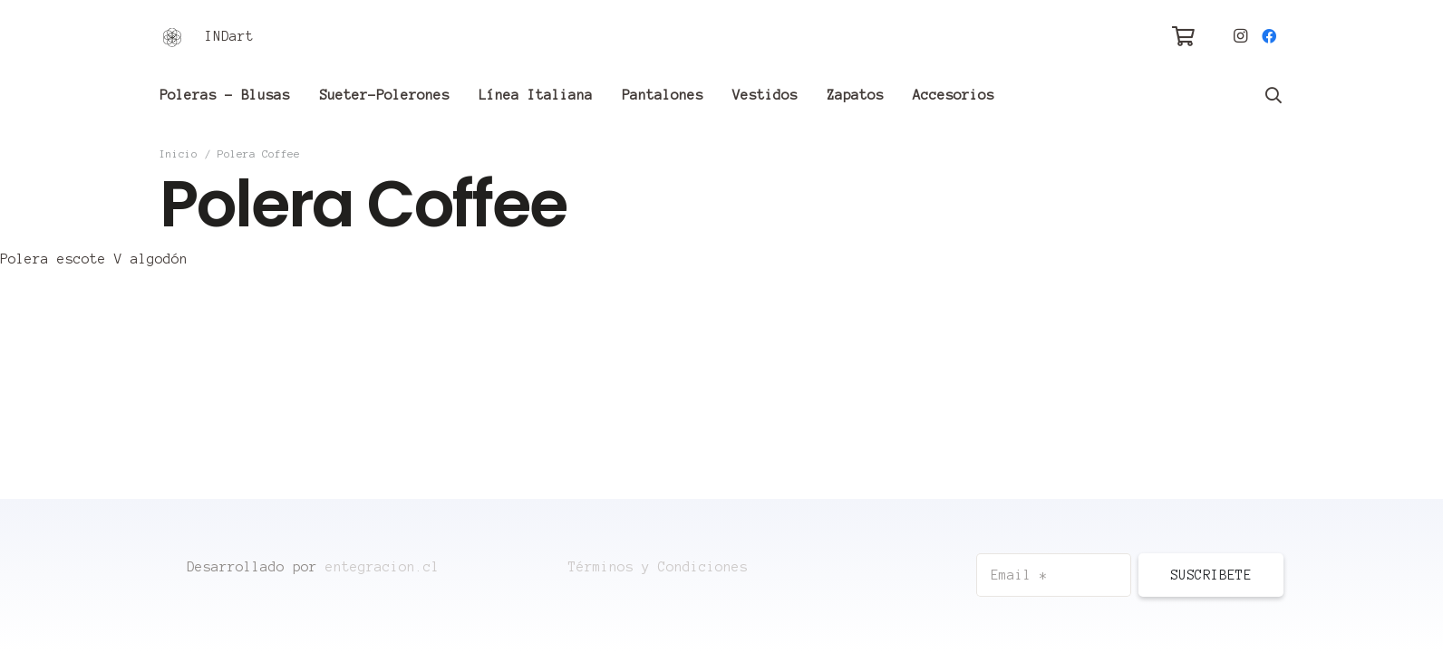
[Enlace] (172, 37)
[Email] (1053, 575)
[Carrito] (1183, 36)
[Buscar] (1273, 95)
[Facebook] (1268, 36)
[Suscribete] (1210, 575)
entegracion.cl (382, 567)
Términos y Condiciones (658, 567)
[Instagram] (1239, 36)
